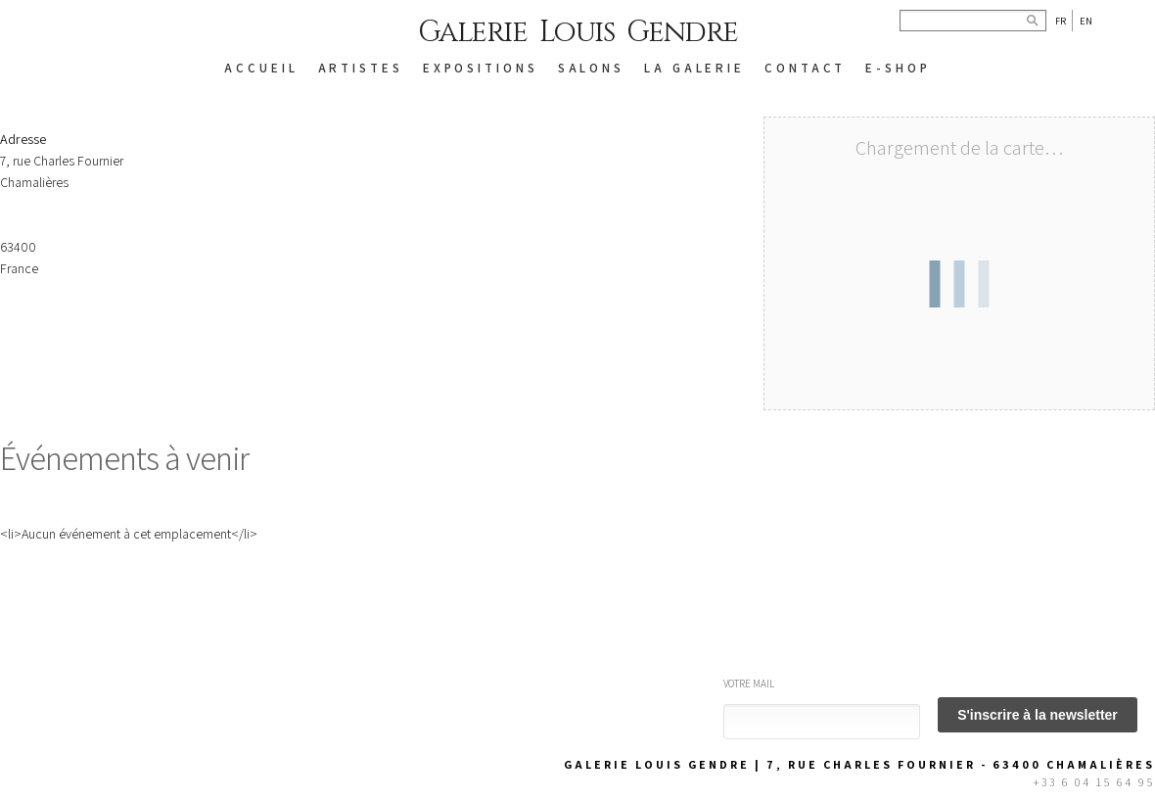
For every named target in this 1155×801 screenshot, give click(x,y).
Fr (1060, 20)
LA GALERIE (694, 68)
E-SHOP (897, 68)
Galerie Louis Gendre (578, 32)
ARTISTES (360, 68)
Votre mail (748, 683)
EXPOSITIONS (480, 68)
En (1086, 20)
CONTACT (805, 68)
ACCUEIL (261, 68)
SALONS (591, 68)
